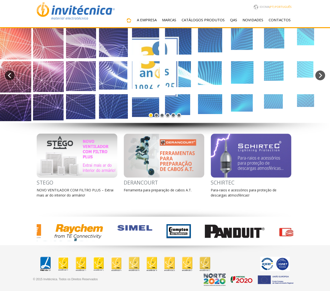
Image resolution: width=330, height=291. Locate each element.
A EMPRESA (147, 19)
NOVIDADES (252, 19)
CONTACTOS (280, 19)
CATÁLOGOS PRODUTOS (203, 19)
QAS (233, 19)
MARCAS (169, 19)
